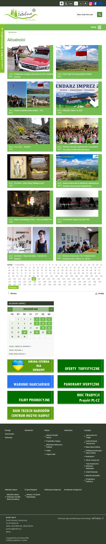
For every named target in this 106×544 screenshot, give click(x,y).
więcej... (9, 532)
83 (71, 273)
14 (72, 264)
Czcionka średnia (81, 3)
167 (94, 284)
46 (13, 270)
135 (29, 281)
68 (9, 273)
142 (64, 281)
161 (64, 284)
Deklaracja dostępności (52, 489)
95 (25, 276)
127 (83, 278)
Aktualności (29, 430)
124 (68, 278)
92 (13, 276)
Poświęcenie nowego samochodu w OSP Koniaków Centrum (33, 75)
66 (95, 270)
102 (56, 276)
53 (42, 270)
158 (49, 284)
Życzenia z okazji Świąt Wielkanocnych (29, 183)
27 (30, 267)
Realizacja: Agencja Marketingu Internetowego (74, 518)
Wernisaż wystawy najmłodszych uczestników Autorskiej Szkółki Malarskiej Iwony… (80, 148)
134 (24, 281)
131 (9, 281)
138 (44, 281)
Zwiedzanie (68, 430)
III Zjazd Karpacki (31, 489)
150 (9, 284)
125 (73, 278)
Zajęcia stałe (50, 454)
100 (46, 276)
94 (21, 276)
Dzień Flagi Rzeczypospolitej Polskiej (77, 74)
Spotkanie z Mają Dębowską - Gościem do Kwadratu (30, 257)
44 (99, 267)
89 (95, 273)
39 (79, 267)
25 (21, 267)
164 (79, 284)
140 (54, 281)
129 (93, 278)
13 (68, 264)
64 (87, 270)
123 (63, 278)
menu (93, 27)
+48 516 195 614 (27, 526)
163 (74, 284)
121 (53, 278)
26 (25, 267)
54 (46, 270)
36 (66, 267)
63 (83, 270)
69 (13, 273)
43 (95, 267)
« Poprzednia (19, 264)
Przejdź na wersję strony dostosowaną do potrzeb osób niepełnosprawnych (66, 3)
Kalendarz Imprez (11, 489)
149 (99, 281)
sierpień (10, 309)
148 (94, 281)
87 (87, 273)
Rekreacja (8, 437)
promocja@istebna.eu (14, 529)
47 (17, 270)
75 (38, 273)
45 (9, 270)
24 (17, 267)
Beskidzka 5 (90, 456)
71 (21, 273)
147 (89, 281)
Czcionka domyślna (76, 3)
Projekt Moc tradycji (53, 441)
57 (58, 270)
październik (51, 309)
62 (79, 270)
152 (19, 284)
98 (38, 276)
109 (91, 276)
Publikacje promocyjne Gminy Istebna (94, 451)
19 (93, 264)
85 (79, 273)
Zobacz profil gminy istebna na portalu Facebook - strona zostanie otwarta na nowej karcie (95, 3)
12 (64, 264)
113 (14, 278)
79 (54, 273)
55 (50, 270)
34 (58, 267)
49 (25, 270)
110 (96, 276)
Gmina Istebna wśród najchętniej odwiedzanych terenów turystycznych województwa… (81, 184)
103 (61, 276)
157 (44, 284)
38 (75, 267)
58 (62, 270)
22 (9, 267)
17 (85, 264)
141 (59, 281)
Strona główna (61, 3)
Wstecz (14, 293)
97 (34, 276)
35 (62, 267)
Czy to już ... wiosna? (22, 146)
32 (50, 267)
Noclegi (8, 430)
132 (14, 281)
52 (38, 270)
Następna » (13, 287)
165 (84, 284)
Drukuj (101, 293)
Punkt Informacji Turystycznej (91, 442)
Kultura (46, 430)
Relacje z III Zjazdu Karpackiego (33, 495)
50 (30, 270)
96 (30, 276)
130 (98, 278)
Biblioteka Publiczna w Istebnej (54, 446)
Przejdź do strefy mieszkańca (2, 48)
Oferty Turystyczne (92, 460)
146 (84, 281)
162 (69, 284)
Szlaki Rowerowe (92, 472)
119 (43, 278)
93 (17, 276)
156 (39, 284)
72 (25, 273)
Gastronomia (9, 434)
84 (75, 273)
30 (42, 267)
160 (59, 284)
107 (81, 276)
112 (9, 278)
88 (91, 273)
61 (75, 270)
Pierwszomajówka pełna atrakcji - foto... (29, 110)
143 (69, 281)
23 (13, 267)
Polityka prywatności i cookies (16, 540)
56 (54, 270)
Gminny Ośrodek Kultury (52, 436)
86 (83, 273)
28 (34, 267)
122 (58, 278)
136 (34, 281)
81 (62, 273)
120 (48, 278)
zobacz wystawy (16, 350)
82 (66, 273)
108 (86, 276)
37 (71, 267)
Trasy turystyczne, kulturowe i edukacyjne (92, 466)
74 (34, 273)
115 (24, 278)
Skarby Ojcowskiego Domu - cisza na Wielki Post (33, 219)
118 (38, 278)
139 (49, 281)
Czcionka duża (85, 3)
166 (89, 284)
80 (58, 273)
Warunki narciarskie (93, 475)
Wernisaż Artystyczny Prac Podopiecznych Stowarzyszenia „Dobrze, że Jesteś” (78, 257)
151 (14, 284)
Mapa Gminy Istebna (93, 447)
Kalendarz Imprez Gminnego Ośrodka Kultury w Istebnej (13, 496)
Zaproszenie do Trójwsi (91, 436)
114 (19, 278)
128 (88, 278)
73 (30, 273)
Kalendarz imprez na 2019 (72, 110)
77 (46, 273)
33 (54, 267)
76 (42, 273)
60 (71, 270)
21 (101, 264)
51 (34, 270)
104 (66, 276)
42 (91, 267)
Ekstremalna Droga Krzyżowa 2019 (76, 219)
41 (87, 267)
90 (99, 273)
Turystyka (87, 430)
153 (24, 284)
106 (76, 276)
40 (83, 267)
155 (34, 284)
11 (60, 264)
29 (38, 267)
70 (17, 273)
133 (19, 281)
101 (51, 276)
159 (54, 284)
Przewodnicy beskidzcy (90, 480)
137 (39, 281)
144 (74, 281)
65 (91, 270)
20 (97, 264)
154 (29, 284)
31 (46, 267)
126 (78, 278)
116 (29, 278)
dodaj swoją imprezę (17, 354)
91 (9, 276)
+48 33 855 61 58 (16, 526)
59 (66, 270)
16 (81, 264)
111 (101, 276)
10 (56, 264)
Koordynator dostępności (73, 489)
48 (21, 270)
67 (99, 270)
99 (42, 276)
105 (71, 276)
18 (89, 264)
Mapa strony (71, 3)
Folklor (48, 450)
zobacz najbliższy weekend (20, 346)
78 (50, 273)
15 (77, 264)
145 (79, 281)
